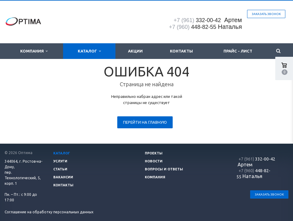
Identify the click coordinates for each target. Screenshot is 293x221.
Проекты (154, 153)
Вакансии (63, 177)
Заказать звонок (266, 14)
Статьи (60, 169)
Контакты (181, 51)
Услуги (60, 161)
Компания (33, 51)
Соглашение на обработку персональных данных (49, 212)
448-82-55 (192, 27)
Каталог (89, 51)
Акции (135, 51)
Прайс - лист (238, 51)
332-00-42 (198, 20)
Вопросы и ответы (164, 169)
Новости (154, 161)
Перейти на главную (145, 122)
